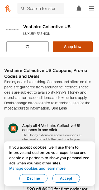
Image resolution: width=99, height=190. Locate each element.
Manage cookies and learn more (37, 168)
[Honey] (7, 8)
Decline (33, 178)
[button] (91, 8)
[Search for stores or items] (40, 8)
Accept (66, 178)
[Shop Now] (73, 46)
